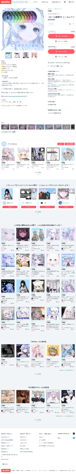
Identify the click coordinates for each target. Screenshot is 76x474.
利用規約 (18, 470)
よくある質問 (42, 440)
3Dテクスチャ (58, 9)
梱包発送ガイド (5, 448)
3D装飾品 (33, 161)
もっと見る (38, 213)
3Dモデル (50, 9)
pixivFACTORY (51, 95)
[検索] (26, 2)
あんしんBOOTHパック (53, 84)
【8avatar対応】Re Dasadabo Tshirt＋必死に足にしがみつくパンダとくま (52, 165)
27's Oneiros (12, 144)
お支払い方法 (52, 104)
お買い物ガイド (24, 440)
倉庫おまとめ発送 (24, 448)
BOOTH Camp (4, 459)
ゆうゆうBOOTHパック (64, 84)
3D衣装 (3, 161)
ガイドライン (34, 470)
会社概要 (13, 470)
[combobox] (20, 2)
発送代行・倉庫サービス (7, 445)
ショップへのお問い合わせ (54, 113)
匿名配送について (5, 443)
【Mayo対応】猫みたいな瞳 (22, 164)
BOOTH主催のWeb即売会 (26, 451)
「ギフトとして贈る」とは (55, 66)
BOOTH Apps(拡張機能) (7, 440)
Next (43, 29)
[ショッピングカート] (65, 2)
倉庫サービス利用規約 (25, 470)
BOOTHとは (45, 2)
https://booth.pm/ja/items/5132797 (17, 96)
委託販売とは (4, 451)
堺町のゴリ (29, 203)
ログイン (35, 2)
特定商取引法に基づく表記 (54, 110)
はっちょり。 (67, 203)
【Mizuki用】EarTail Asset (37, 164)
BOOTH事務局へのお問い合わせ (47, 445)
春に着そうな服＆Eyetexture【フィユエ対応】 (8, 165)
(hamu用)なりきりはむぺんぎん (67, 165)
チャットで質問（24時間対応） (46, 443)
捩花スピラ (10, 203)
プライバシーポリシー (43, 470)
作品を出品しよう (56, 2)
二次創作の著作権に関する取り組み (9, 455)
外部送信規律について (53, 470)
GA (45, 203)
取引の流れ (52, 101)
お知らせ (41, 437)
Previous (2, 29)
